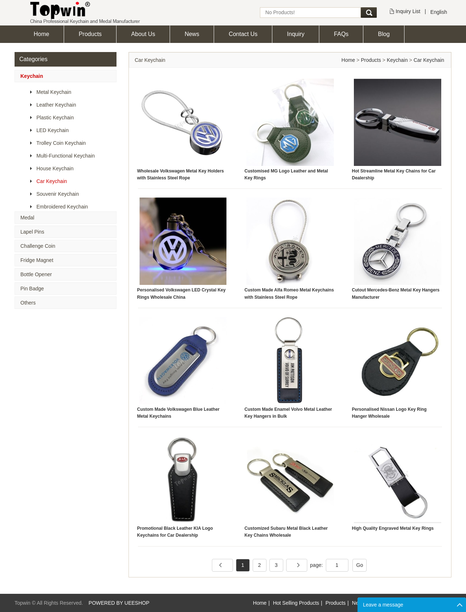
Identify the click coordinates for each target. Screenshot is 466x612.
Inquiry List (408, 11)
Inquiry (295, 34)
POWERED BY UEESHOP (118, 603)
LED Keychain (52, 130)
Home (42, 34)
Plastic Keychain (55, 117)
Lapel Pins (32, 232)
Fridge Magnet (36, 260)
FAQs (341, 34)
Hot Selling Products (296, 603)
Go (359, 565)
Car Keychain (51, 181)
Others (28, 303)
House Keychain (55, 168)
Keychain (31, 76)
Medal (27, 217)
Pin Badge (32, 288)
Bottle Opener (36, 274)
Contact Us (243, 34)
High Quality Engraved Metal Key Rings (393, 528)
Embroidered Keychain (62, 207)
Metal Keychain (53, 92)
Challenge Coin (37, 246)
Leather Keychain (56, 105)
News (192, 34)
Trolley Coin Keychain (61, 143)
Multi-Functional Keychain (65, 156)
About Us (143, 34)
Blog (384, 34)
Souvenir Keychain (57, 194)
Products (90, 34)
